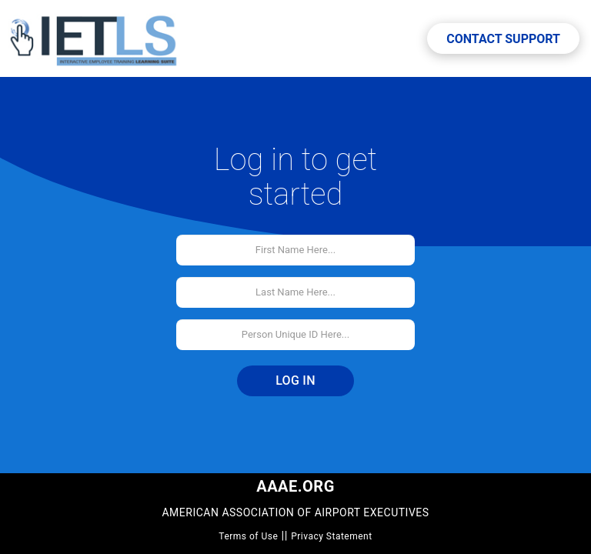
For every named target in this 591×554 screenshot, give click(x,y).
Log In (295, 380)
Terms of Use (248, 536)
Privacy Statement (331, 536)
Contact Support (503, 39)
